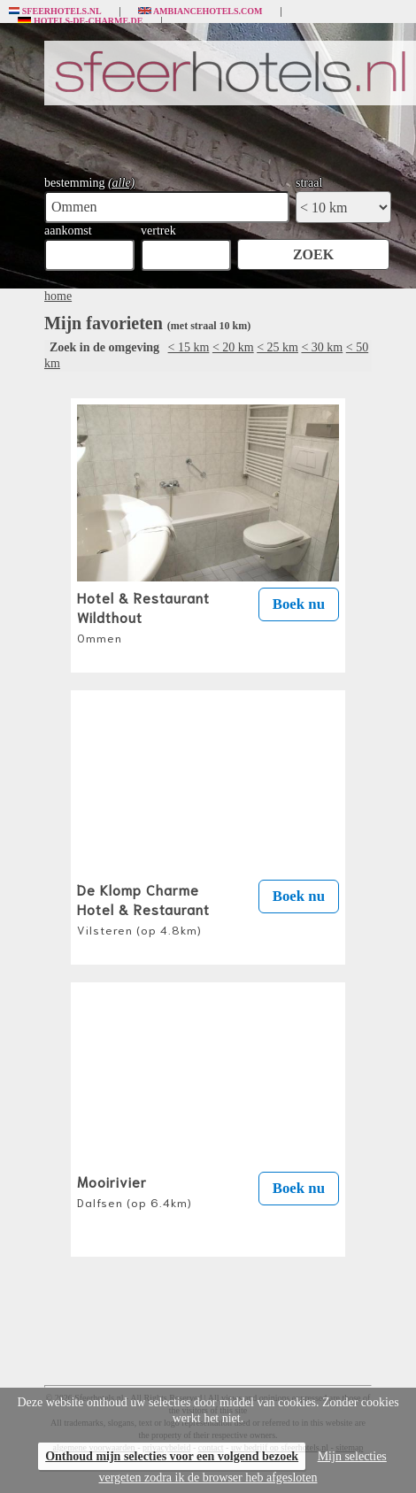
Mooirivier (134, 1190)
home (58, 296)
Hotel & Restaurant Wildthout (143, 616)
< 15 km (189, 347)
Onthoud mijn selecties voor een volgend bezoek (171, 1456)
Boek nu (299, 604)
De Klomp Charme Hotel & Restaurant (143, 908)
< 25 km (277, 347)
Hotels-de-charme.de (80, 21)
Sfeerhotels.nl (55, 11)
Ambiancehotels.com (200, 11)
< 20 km (233, 347)
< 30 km (322, 347)
